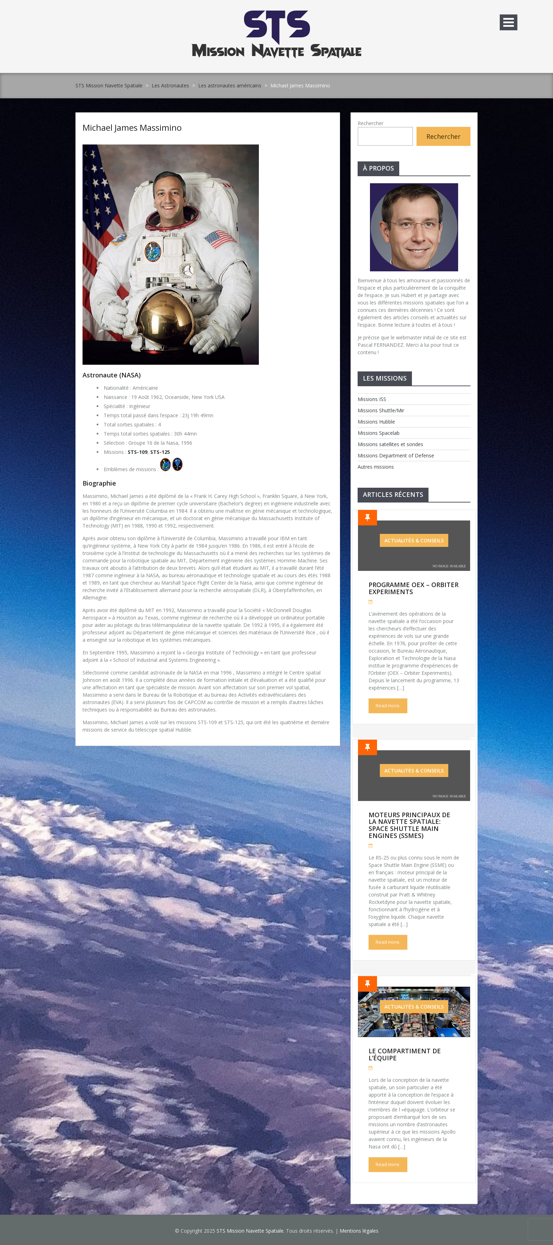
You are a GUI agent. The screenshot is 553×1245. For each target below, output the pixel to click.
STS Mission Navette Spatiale (108, 85)
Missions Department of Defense (396, 455)
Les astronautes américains (229, 85)
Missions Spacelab (379, 433)
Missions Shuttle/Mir (381, 410)
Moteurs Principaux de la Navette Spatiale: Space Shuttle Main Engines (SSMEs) (409, 825)
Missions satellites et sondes (390, 444)
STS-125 (160, 452)
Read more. (388, 705)
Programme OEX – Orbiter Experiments (413, 588)
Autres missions (376, 466)
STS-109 (137, 452)
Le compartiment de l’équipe (405, 1054)
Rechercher (370, 123)
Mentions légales (359, 1230)
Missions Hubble (376, 421)
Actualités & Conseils (414, 540)
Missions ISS (372, 399)
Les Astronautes (170, 85)
